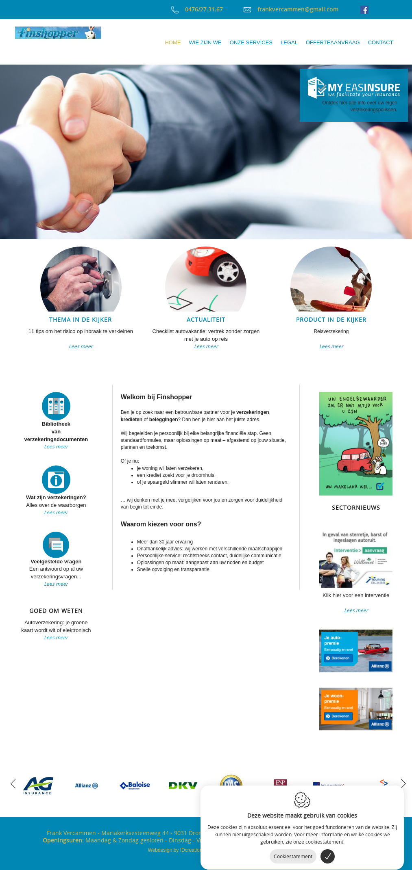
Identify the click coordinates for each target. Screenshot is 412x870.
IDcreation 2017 (181, 850)
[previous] (13, 783)
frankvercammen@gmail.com (290, 9)
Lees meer (81, 346)
